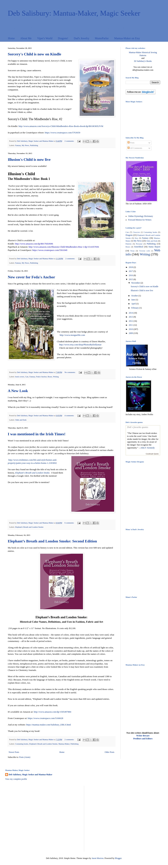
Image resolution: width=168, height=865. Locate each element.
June (133, 299)
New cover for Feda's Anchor (31, 277)
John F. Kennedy (148, 448)
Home (11, 38)
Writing (56, 377)
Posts (130, 143)
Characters (136, 232)
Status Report (154, 247)
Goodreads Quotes (152, 454)
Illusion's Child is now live (29, 159)
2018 (131, 267)
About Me (26, 38)
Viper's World (44, 38)
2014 (131, 313)
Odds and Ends (20, 420)
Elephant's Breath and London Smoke (29, 527)
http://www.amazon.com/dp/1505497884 (52, 711)
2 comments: (69, 141)
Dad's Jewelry (81, 38)
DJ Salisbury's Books (143, 61)
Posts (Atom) (24, 757)
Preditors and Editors (142, 738)
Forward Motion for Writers (139, 220)
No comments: (70, 372)
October (135, 295)
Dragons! (63, 38)
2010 (131, 329)
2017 (131, 271)
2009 (131, 333)
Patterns (129, 244)
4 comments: (69, 415)
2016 (131, 275)
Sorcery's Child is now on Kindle (34, 54)
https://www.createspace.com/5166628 (45, 718)
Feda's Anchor (41, 377)
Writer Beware (142, 735)
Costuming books (21, 744)
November (136, 283)
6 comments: (69, 523)
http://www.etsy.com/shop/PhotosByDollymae (80, 344)
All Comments (134, 148)
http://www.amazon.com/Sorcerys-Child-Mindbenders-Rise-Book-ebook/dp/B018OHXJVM (60, 126)
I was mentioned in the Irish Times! (36, 434)
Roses (50, 377)
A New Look (18, 391)
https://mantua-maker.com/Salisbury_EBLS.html (48, 724)
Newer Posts (14, 752)
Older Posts (109, 752)
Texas (132, 251)
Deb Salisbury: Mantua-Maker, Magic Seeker (74, 13)
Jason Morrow (97, 858)
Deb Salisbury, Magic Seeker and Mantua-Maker (30, 774)
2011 (131, 325)
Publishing (34, 145)
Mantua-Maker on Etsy (127, 38)
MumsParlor (102, 38)
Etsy (136, 238)
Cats (26, 377)
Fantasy (18, 145)
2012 (131, 321)
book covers (19, 377)
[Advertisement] (32, 818)
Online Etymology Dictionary (140, 216)
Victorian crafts (144, 251)
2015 (131, 279)
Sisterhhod (138, 247)
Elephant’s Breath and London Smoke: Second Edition (52, 541)
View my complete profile (16, 779)
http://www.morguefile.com (72, 335)
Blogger (118, 858)
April (133, 303)
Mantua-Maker (63, 744)
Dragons (129, 235)
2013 (131, 317)
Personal (139, 244)
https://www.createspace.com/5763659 (62, 132)
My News (25, 145)
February (135, 308)
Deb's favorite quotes (137, 427)
